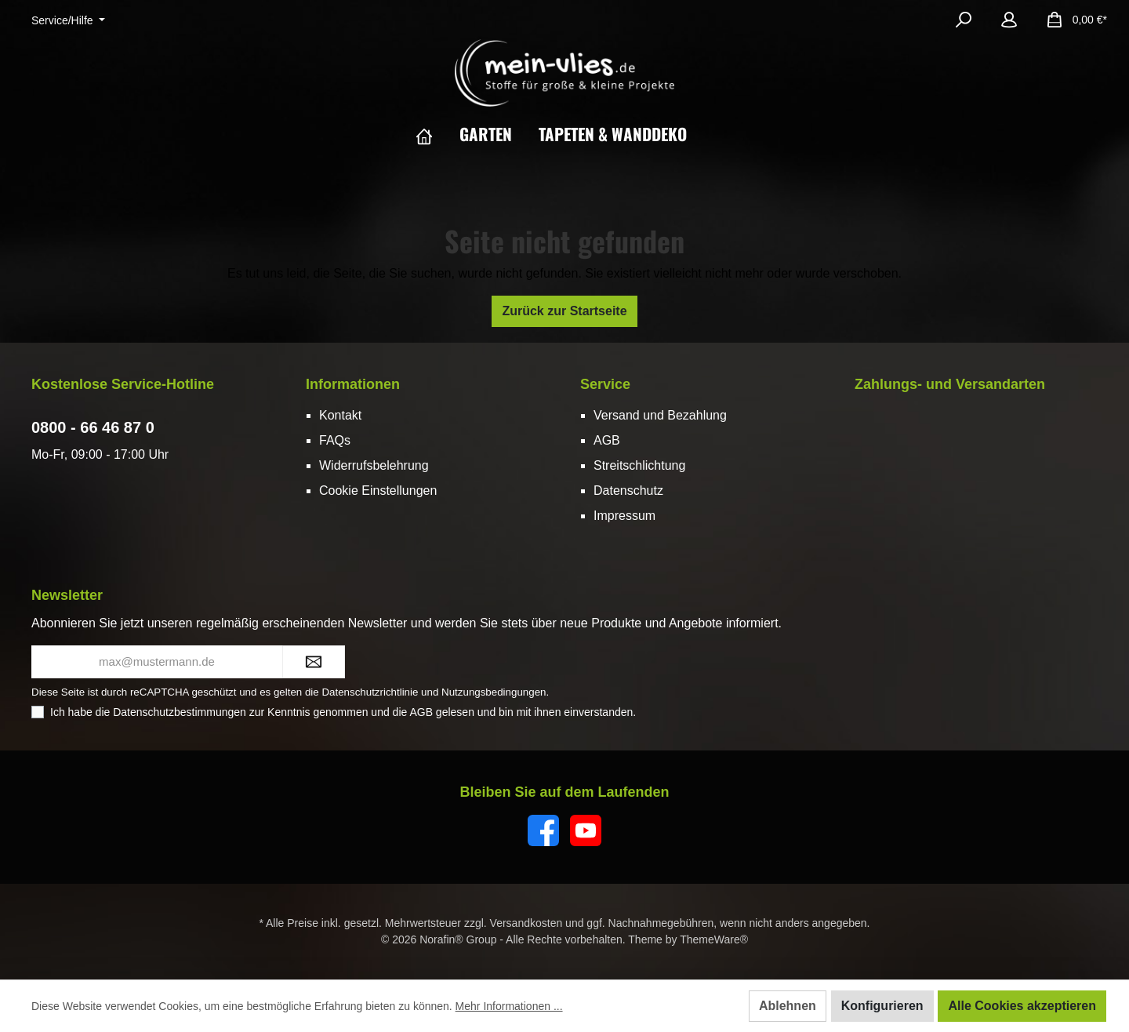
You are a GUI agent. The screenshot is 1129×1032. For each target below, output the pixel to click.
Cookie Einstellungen (378, 490)
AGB (607, 440)
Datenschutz (628, 490)
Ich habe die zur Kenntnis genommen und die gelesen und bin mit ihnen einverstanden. (343, 712)
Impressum (624, 515)
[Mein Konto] (1009, 19)
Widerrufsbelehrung (374, 465)
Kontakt (340, 415)
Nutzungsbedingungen (493, 692)
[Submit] (313, 662)
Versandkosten (526, 923)
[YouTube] (585, 830)
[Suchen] (963, 19)
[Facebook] (543, 830)
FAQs (334, 440)
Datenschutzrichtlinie (369, 692)
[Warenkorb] (1072, 19)
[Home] (437, 134)
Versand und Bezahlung (660, 415)
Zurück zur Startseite (564, 311)
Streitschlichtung (639, 465)
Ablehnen (787, 1005)
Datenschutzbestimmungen (179, 712)
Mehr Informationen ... (509, 1006)
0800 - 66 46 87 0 (92, 427)
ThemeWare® (714, 939)
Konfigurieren (882, 1005)
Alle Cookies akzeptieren (1022, 1005)
